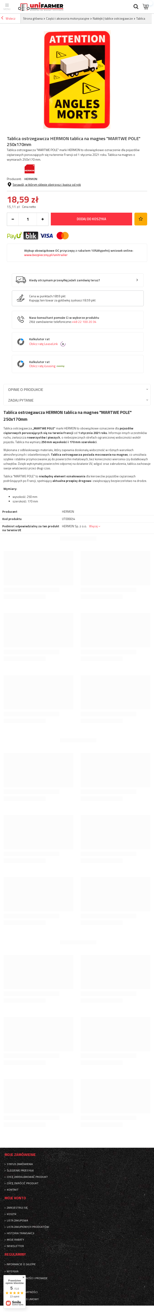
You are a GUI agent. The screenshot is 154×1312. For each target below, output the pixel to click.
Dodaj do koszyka (91, 219)
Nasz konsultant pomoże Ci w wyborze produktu (64, 320)
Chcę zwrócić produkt (22, 1183)
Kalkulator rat (81, 342)
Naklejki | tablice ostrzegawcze (113, 18)
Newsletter (15, 1246)
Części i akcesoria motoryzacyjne (67, 18)
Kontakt (12, 1189)
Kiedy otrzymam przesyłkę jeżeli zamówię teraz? (64, 280)
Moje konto (15, 1198)
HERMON (30, 178)
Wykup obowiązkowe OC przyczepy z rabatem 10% (78, 252)
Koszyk (11, 1214)
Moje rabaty (15, 1239)
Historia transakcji (20, 1233)
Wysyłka (12, 1271)
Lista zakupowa (17, 1220)
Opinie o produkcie (25, 389)
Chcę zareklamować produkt (27, 1177)
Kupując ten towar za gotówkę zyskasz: (55, 300)
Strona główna (33, 18)
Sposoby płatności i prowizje (27, 1278)
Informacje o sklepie (21, 1264)
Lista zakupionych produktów (28, 1227)
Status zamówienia (20, 1164)
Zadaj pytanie (20, 400)
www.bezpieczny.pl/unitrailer (46, 254)
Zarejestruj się (17, 1207)
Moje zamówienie (20, 1154)
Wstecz (8, 18)
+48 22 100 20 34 (84, 321)
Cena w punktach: (41, 296)
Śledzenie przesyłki (20, 1170)
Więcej (93, 526)
